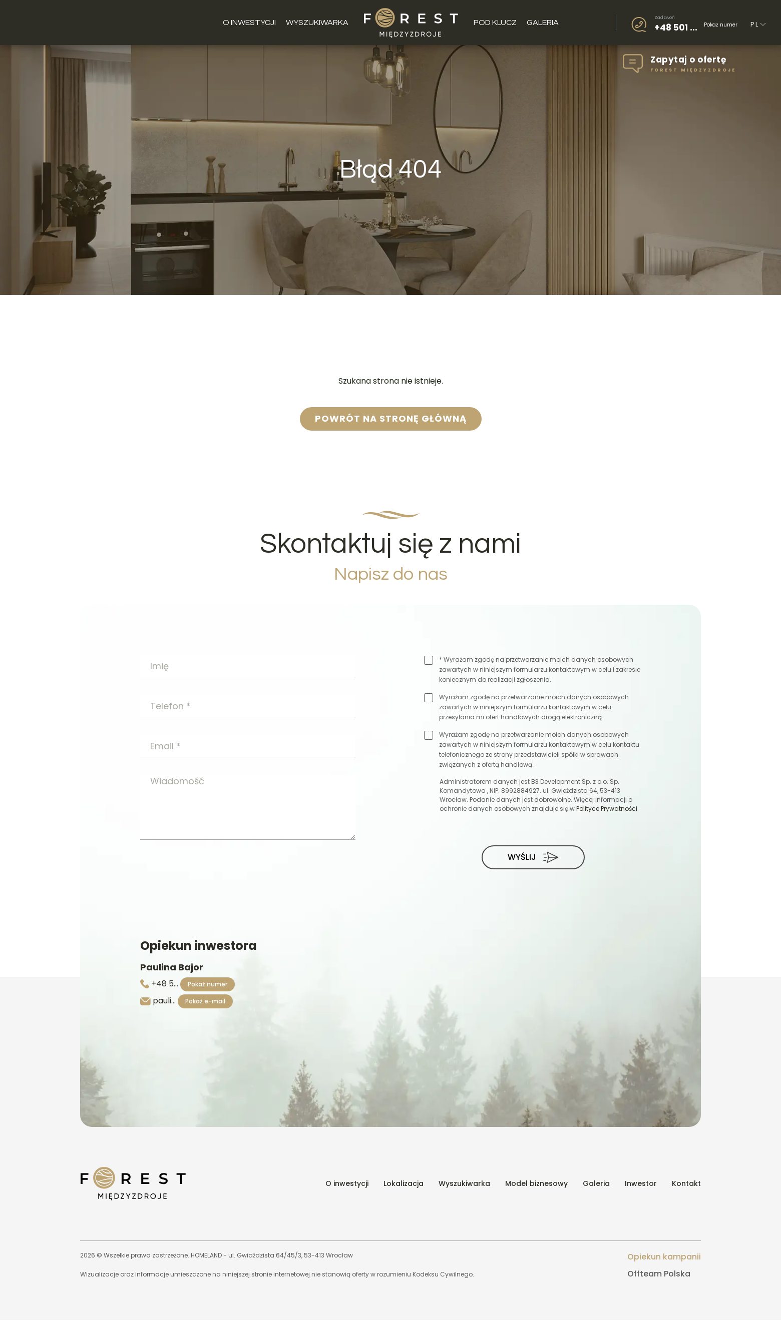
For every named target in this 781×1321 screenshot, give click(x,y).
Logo (411, 22)
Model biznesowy (536, 1185)
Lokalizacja (403, 1185)
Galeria (543, 23)
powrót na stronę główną (391, 419)
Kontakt (686, 1185)
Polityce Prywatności (606, 808)
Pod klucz (495, 23)
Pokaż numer (720, 24)
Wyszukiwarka (317, 23)
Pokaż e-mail (205, 1002)
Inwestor (641, 1185)
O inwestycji (249, 23)
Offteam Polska (658, 1274)
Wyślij (533, 858)
